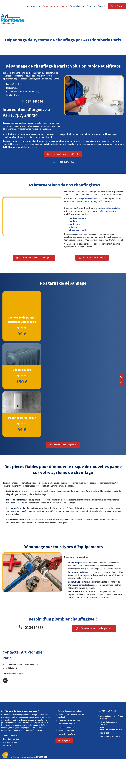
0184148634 (34, 101)
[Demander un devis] (121, 382)
